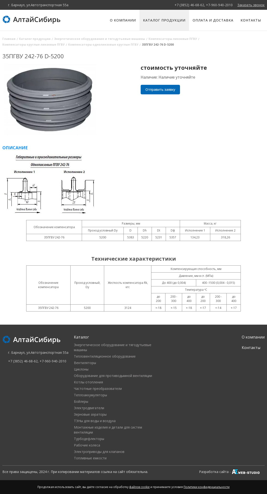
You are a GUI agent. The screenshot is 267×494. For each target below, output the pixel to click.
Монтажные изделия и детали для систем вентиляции (108, 430)
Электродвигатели (89, 408)
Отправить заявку (160, 89)
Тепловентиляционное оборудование (105, 356)
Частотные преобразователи (98, 388)
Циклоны (81, 369)
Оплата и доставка (213, 20)
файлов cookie (139, 487)
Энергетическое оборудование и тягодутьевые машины (112, 347)
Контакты (251, 20)
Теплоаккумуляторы (90, 395)
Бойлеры (81, 401)
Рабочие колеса (87, 445)
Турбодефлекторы (89, 438)
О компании (123, 20)
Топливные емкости (90, 458)
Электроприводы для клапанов (99, 451)
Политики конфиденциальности (207, 487)
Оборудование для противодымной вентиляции (113, 375)
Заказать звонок (251, 5)
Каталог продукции (164, 20)
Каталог (81, 337)
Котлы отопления (88, 382)
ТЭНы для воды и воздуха (95, 421)
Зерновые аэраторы (90, 414)
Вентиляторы (85, 362)
